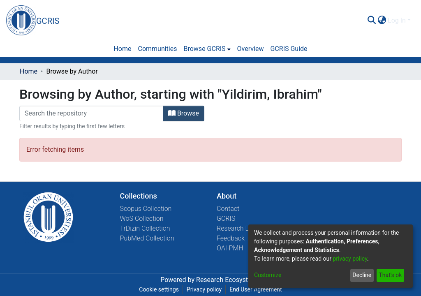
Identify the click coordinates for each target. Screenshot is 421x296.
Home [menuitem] (122, 49)
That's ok (390, 275)
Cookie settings (159, 289)
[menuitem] (382, 20)
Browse (183, 113)
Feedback (231, 238)
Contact (228, 209)
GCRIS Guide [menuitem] (288, 49)
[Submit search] (371, 20)
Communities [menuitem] (157, 49)
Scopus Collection (146, 209)
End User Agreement (255, 289)
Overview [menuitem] (250, 49)
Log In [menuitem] (397, 20)
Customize (267, 275)
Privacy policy (204, 289)
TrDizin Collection (145, 228)
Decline (361, 275)
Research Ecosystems (228, 280)
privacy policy (350, 258)
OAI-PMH (230, 248)
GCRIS (226, 218)
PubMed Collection (147, 238)
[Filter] (91, 113)
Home (28, 71)
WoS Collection (142, 218)
